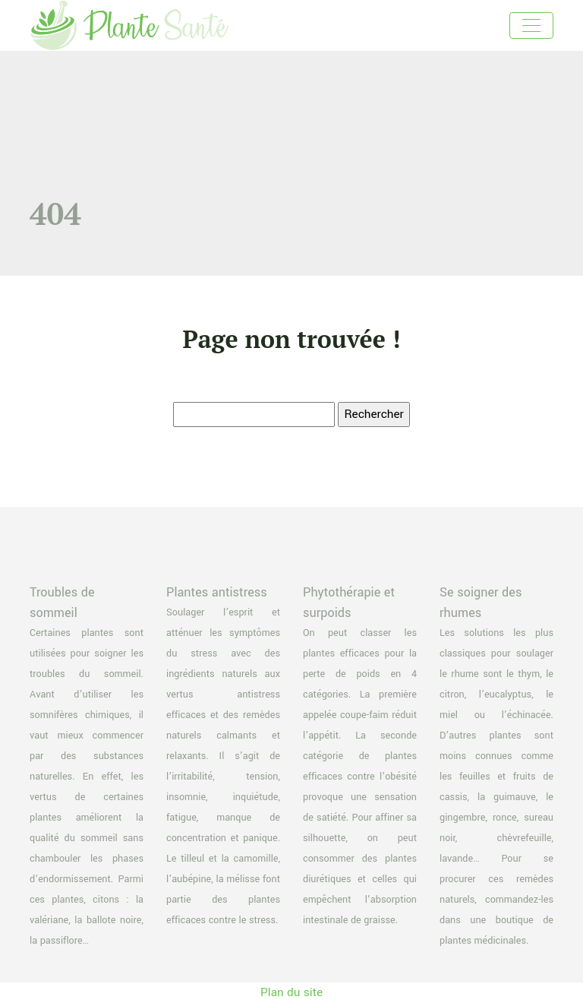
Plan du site (291, 992)
